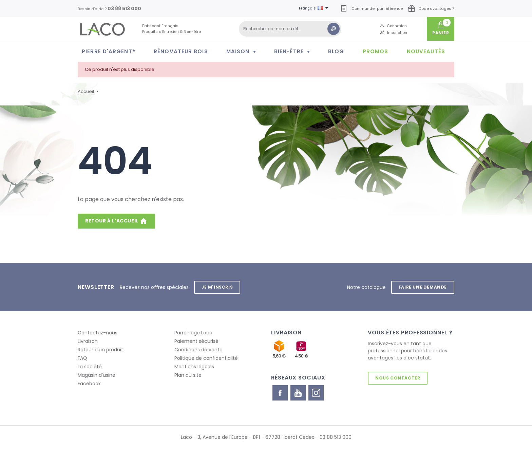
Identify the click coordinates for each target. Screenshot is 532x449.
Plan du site (188, 375)
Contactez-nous (97, 332)
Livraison (88, 341)
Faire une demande (423, 287)
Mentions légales (194, 366)
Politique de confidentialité (206, 358)
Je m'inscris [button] (217, 287)
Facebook (89, 383)
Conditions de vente (198, 349)
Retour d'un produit (100, 349)
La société (90, 366)
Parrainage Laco (193, 332)
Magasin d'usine (96, 375)
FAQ (82, 358)
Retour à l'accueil (116, 221)
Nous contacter (397, 378)
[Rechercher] (290, 29)
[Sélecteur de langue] (315, 8)
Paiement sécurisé (196, 341)
